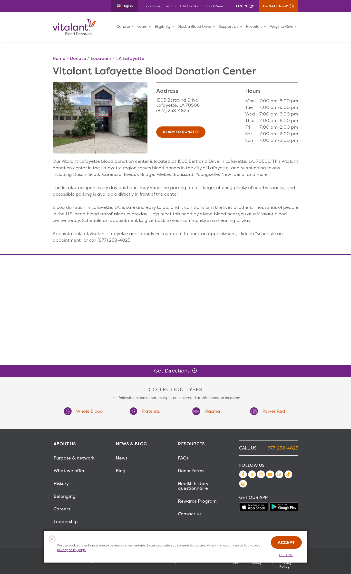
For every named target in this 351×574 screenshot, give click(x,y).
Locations (152, 6)
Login (241, 5)
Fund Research (217, 6)
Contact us (189, 514)
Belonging (65, 496)
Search (170, 6)
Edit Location (190, 6)
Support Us (228, 26)
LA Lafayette (130, 58)
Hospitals (254, 26)
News (121, 458)
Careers (62, 509)
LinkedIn (279, 474)
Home (59, 58)
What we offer (69, 471)
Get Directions (172, 370)
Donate (123, 26)
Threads (243, 484)
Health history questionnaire (193, 485)
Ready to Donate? (181, 131)
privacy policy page (71, 550)
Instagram (261, 474)
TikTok (288, 474)
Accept (286, 542)
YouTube (270, 474)
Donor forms (191, 471)
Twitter (252, 474)
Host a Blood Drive (194, 26)
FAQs (183, 458)
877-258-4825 (282, 448)
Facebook (243, 474)
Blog (121, 471)
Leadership (66, 521)
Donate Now (275, 5)
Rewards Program (197, 501)
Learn (142, 26)
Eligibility (163, 26)
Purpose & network (74, 458)
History (61, 483)
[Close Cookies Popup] (52, 539)
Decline (286, 555)
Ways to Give (281, 26)
